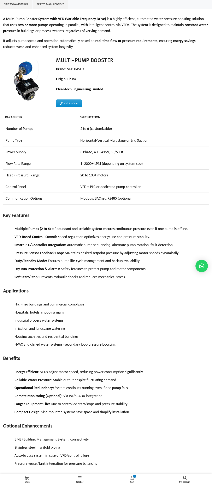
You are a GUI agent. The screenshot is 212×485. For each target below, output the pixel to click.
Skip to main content (50, 4)
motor (121, 269)
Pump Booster (26, 19)
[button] (201, 266)
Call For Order (69, 103)
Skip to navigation (16, 4)
